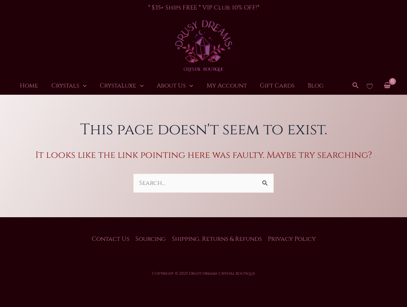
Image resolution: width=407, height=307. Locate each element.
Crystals (63, 86)
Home (27, 86)
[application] (77, 86)
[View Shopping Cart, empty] (387, 86)
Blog (289, 86)
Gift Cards (255, 86)
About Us (161, 86)
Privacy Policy (292, 239)
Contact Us (110, 239)
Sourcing (150, 239)
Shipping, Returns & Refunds (217, 239)
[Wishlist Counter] (370, 86)
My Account (208, 86)
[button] (355, 86)
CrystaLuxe (112, 86)
